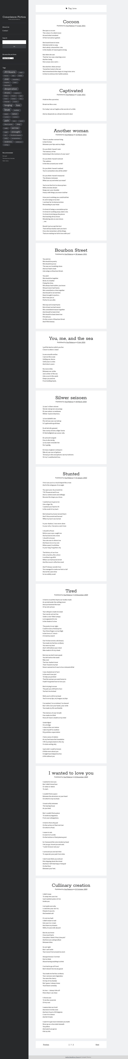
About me (5, 27)
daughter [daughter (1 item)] (7, 82)
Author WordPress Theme (72, 1057)
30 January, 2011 (81, 254)
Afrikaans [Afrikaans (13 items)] (10, 71)
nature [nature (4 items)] (14, 114)
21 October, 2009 (81, 889)
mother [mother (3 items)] (16, 110)
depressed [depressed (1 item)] (7, 85)
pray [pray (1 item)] (14, 121)
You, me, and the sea (71, 338)
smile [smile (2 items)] (6, 128)
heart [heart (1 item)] (6, 98)
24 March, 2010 (81, 402)
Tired (71, 591)
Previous (46, 1044)
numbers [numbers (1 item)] (7, 117)
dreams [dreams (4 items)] (7, 93)
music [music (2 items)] (6, 114)
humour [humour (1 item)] (14, 98)
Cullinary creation (71, 885)
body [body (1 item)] (13, 75)
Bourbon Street (71, 250)
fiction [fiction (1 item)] (6, 96)
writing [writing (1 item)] (6, 144)
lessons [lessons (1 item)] (15, 101)
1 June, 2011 (81, 95)
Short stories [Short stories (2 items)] (8, 124)
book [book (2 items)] (20, 75)
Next (97, 1044)
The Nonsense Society (9, 158)
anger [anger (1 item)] (21, 72)
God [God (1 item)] (21, 96)
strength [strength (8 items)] (16, 132)
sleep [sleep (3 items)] (18, 124)
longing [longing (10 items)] (8, 105)
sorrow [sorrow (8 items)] (15, 128)
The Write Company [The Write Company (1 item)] (16, 135)
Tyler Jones (6, 161)
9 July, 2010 (81, 342)
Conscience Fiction (14, 17)
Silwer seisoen (71, 398)
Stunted (71, 474)
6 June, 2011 (81, 26)
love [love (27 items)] (7, 109)
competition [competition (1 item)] (16, 79)
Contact (5, 31)
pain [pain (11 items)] (7, 120)
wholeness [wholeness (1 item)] (19, 142)
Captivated (71, 91)
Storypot (5, 156)
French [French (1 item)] (13, 96)
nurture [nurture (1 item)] (15, 117)
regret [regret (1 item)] (21, 121)
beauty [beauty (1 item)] (6, 75)
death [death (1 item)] (15, 82)
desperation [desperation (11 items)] (11, 88)
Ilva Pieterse (70, 26)
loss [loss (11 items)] (18, 105)
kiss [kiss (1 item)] (21, 98)
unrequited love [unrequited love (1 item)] (16, 138)
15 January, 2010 (81, 478)
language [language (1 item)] (7, 101)
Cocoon (71, 22)
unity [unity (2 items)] (6, 138)
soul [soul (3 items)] (6, 132)
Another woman (71, 131)
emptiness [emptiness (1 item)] (17, 93)
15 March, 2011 (81, 135)
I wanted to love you (71, 773)
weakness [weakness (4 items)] (8, 142)
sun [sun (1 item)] (5, 135)
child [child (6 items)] (7, 79)
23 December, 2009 (81, 595)
